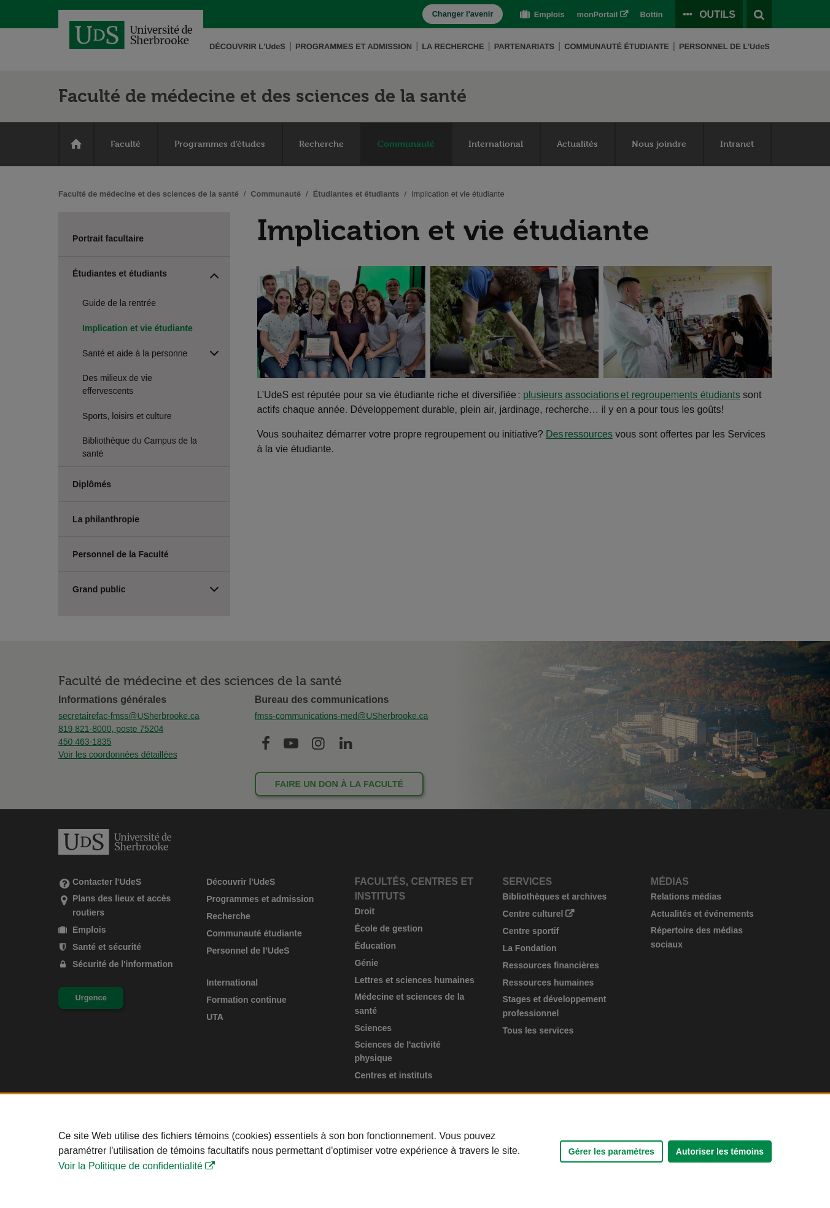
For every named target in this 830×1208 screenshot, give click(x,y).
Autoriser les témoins (720, 1151)
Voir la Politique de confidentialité (130, 1166)
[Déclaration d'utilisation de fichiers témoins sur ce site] (415, 1151)
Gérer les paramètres (611, 1151)
